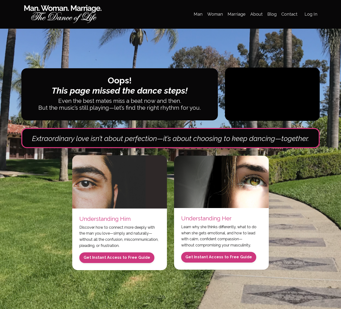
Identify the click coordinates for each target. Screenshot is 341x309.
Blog (272, 14)
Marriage (237, 14)
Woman (215, 14)
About (256, 14)
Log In (311, 14)
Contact (289, 14)
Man (198, 14)
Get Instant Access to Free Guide (117, 257)
